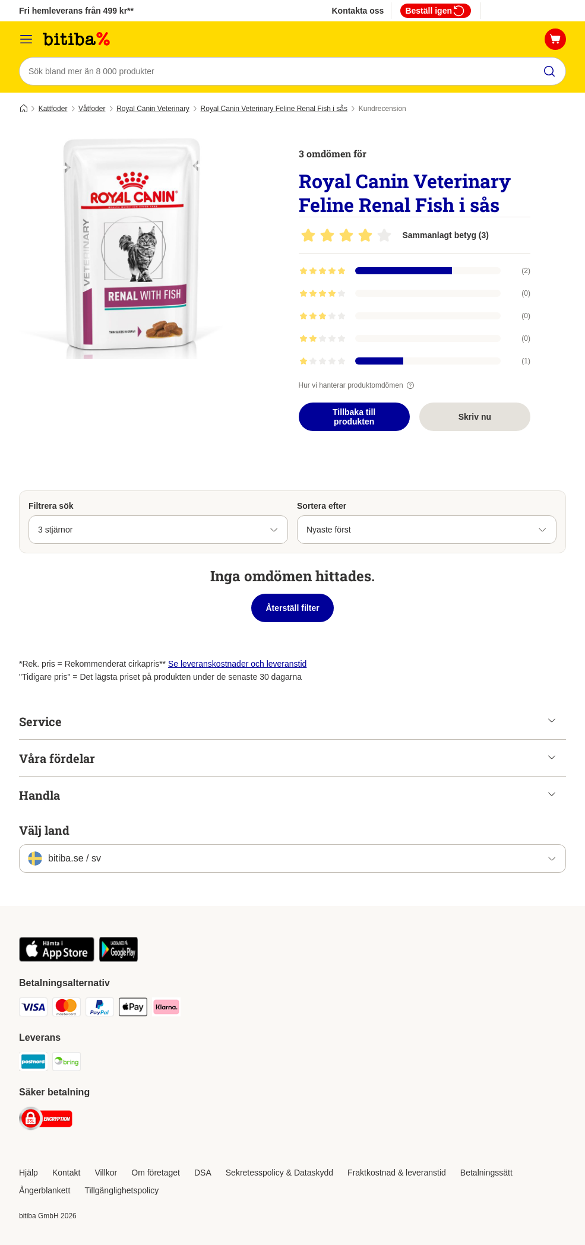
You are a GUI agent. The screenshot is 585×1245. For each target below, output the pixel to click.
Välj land (44, 830)
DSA (202, 1172)
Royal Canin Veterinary (152, 108)
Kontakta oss (357, 10)
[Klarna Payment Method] (166, 1009)
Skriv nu (474, 417)
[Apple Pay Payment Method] (133, 1009)
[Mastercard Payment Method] (66, 1009)
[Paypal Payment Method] (100, 1009)
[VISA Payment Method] (33, 1009)
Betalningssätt (486, 1172)
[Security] (45, 1121)
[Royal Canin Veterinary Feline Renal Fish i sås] (132, 246)
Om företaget (155, 1172)
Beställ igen (435, 11)
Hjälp (28, 1172)
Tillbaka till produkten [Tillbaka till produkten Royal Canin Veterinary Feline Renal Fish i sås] (354, 416)
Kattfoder (53, 108)
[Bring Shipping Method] (66, 1063)
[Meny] (26, 39)
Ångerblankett (44, 1190)
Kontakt (66, 1172)
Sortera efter (321, 506)
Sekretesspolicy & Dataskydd (279, 1172)
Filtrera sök (51, 506)
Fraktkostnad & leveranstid (396, 1172)
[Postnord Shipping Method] (33, 1063)
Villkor (105, 1172)
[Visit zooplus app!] (56, 959)
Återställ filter (292, 608)
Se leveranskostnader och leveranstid (237, 664)
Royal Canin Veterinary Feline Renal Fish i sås (274, 108)
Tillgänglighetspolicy (121, 1190)
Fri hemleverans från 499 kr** (76, 10)
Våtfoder (91, 108)
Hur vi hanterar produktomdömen (358, 385)
